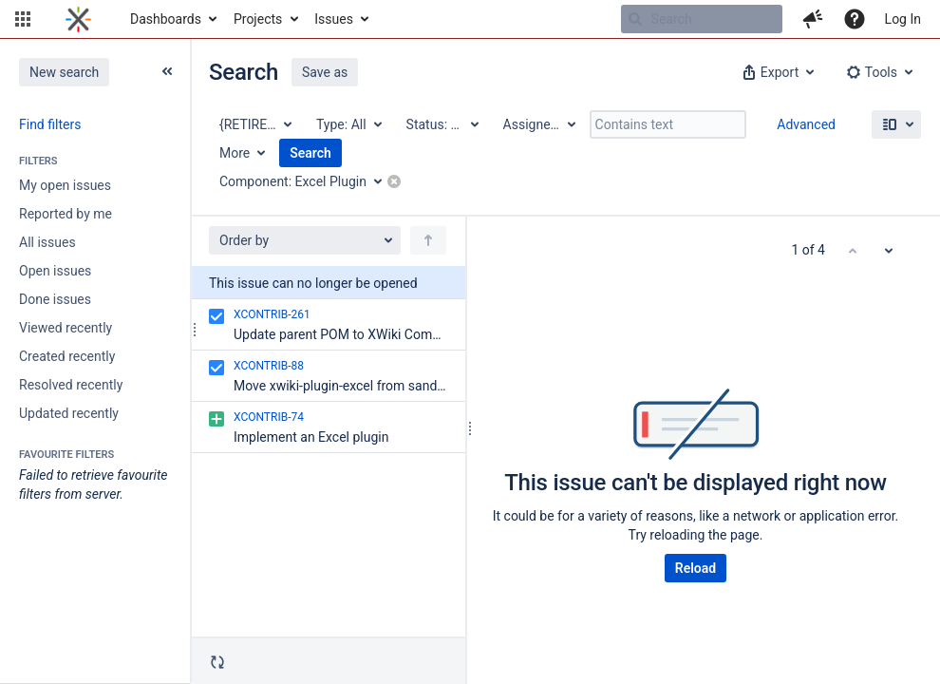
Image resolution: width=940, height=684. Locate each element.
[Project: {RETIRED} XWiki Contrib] (254, 124)
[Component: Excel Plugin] (307, 181)
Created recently (67, 356)
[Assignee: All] (538, 124)
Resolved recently (70, 384)
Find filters (50, 124)
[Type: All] (348, 124)
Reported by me (65, 213)
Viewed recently (65, 327)
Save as (325, 72)
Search (310, 153)
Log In (903, 19)
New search (64, 72)
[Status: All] (441, 124)
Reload (695, 568)
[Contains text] (668, 124)
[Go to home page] (78, 19)
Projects (258, 19)
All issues (47, 242)
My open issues (65, 185)
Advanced (806, 124)
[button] (22, 19)
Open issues (55, 270)
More (234, 153)
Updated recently (69, 413)
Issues (333, 19)
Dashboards (165, 19)
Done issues (55, 299)
